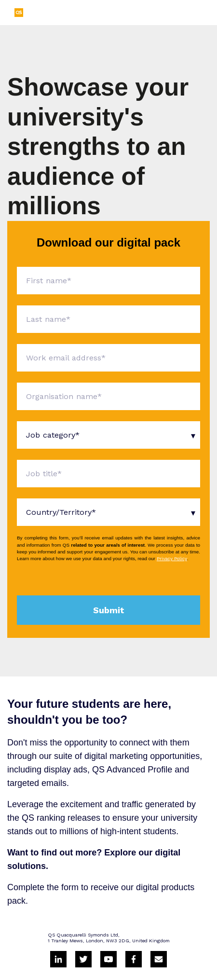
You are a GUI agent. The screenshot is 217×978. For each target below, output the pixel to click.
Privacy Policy (172, 558)
